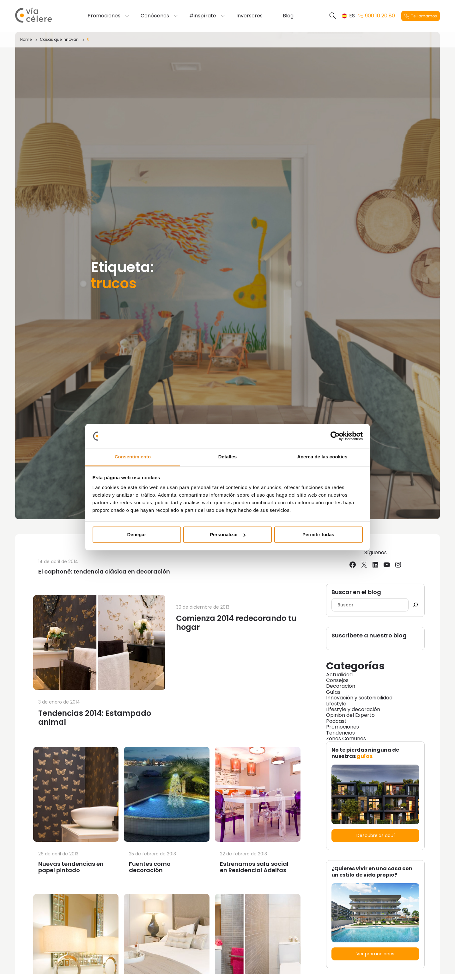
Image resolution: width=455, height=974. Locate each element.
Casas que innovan (59, 39)
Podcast (336, 721)
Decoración (340, 686)
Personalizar (228, 534)
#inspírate (202, 16)
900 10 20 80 (376, 16)
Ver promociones (375, 954)
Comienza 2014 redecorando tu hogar (236, 622)
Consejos (337, 680)
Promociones (104, 16)
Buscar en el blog (356, 592)
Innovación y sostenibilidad (359, 697)
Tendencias (340, 732)
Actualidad (339, 674)
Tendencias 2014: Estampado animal (94, 717)
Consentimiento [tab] (133, 457)
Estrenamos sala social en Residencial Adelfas (254, 867)
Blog (288, 16)
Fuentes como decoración (150, 867)
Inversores (249, 16)
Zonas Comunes (346, 738)
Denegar (136, 534)
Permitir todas (318, 534)
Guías (333, 692)
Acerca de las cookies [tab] (322, 457)
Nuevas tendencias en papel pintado (71, 867)
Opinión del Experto (350, 715)
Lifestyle (336, 703)
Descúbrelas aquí (375, 835)
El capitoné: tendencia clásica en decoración (104, 571)
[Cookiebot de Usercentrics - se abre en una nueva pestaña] (335, 436)
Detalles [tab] (227, 457)
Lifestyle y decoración (353, 709)
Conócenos (155, 16)
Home (26, 39)
